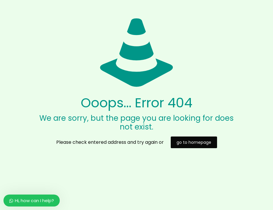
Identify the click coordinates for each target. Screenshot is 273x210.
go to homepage (194, 142)
